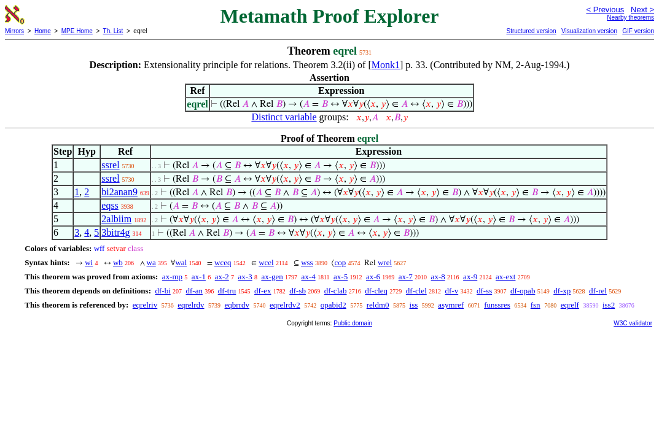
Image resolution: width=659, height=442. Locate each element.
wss (307, 262)
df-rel (598, 290)
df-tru (227, 290)
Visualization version (589, 31)
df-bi (162, 290)
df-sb (297, 290)
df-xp (562, 290)
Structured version (531, 31)
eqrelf (570, 304)
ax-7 (406, 276)
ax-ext (505, 276)
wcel (266, 262)
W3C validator (633, 323)
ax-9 (470, 276)
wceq (222, 262)
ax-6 (373, 276)
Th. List (113, 31)
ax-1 (199, 276)
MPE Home (77, 31)
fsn (535, 304)
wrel (385, 262)
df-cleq (376, 290)
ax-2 (222, 276)
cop (340, 262)
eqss (110, 205)
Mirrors (14, 31)
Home (42, 31)
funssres (497, 304)
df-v (452, 290)
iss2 (608, 304)
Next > (642, 9)
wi (89, 262)
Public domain (352, 323)
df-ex (262, 290)
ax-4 (309, 276)
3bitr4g (115, 232)
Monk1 (386, 65)
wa (151, 262)
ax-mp (172, 276)
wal (181, 262)
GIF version (638, 31)
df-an (194, 290)
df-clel (416, 290)
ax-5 (340, 276)
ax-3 (245, 276)
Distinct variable (283, 117)
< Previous (605, 9)
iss (414, 304)
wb (118, 262)
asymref (451, 304)
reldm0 (378, 304)
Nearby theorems (630, 17)
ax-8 (438, 276)
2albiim (116, 219)
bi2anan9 (119, 192)
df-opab (522, 290)
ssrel (110, 165)
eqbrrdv (237, 304)
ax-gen (272, 276)
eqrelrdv (190, 304)
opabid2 (333, 304)
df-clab (335, 290)
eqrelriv (145, 304)
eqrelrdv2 (285, 304)
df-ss (484, 290)
